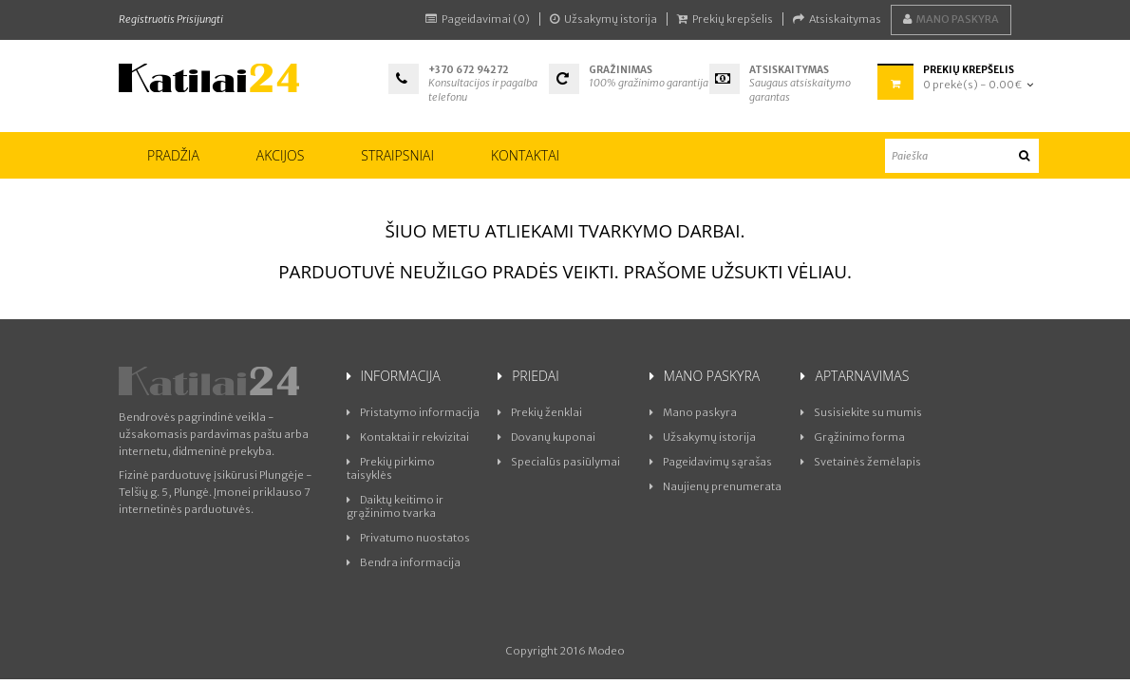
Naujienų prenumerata (716, 486)
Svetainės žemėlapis (860, 461)
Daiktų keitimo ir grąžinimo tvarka (395, 506)
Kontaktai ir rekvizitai (408, 437)
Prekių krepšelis (725, 19)
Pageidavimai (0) (477, 19)
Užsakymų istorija (603, 19)
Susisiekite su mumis (861, 412)
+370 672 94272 (468, 70)
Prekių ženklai (540, 412)
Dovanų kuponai (546, 437)
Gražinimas (621, 70)
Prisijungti (200, 19)
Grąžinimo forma (852, 437)
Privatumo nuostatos (408, 537)
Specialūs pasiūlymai (559, 461)
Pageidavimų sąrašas (711, 461)
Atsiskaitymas (837, 19)
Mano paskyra (951, 19)
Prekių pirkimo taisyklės (391, 468)
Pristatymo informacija (413, 412)
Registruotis (147, 19)
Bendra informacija (404, 562)
